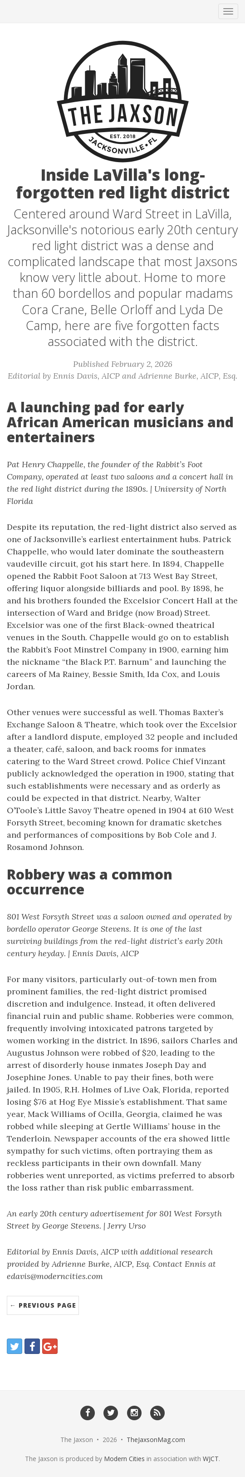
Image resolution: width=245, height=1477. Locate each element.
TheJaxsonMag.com (156, 1439)
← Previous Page (43, 1305)
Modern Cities (124, 1458)
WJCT (211, 1458)
